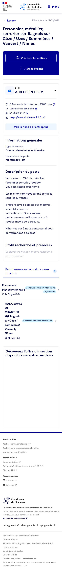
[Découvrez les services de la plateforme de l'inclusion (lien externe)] (15, 500)
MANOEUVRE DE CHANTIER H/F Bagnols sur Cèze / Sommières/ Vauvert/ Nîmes (13, 318)
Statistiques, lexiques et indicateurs (19, 558)
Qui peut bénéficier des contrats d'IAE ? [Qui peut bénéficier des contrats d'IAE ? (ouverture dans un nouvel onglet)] (22, 466)
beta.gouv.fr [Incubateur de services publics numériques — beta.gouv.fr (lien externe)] (9, 525)
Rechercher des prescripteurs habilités (21, 448)
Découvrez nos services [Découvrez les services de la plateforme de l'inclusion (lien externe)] (14, 517)
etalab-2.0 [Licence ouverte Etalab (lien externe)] (19, 565)
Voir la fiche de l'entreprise (31, 127)
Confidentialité (10, 554)
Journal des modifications (15, 452)
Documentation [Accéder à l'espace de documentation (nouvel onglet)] (10, 462)
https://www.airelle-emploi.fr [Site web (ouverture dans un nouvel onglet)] (26, 117)
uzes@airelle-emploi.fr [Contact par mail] (22, 108)
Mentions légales (10, 547)
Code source (9, 539)
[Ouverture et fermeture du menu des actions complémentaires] (31, 69)
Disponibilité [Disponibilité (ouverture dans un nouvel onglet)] (9, 470)
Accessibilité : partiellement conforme (21, 535)
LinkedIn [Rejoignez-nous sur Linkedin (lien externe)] (8, 480)
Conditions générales (13, 551)
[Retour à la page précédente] (11, 20)
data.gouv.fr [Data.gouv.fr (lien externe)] (28, 525)
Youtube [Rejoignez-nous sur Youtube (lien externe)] (8, 485)
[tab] (31, 271)
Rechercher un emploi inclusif (17, 443)
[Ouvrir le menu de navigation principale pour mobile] (51, 6)
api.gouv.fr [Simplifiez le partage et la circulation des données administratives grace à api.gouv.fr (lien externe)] (46, 525)
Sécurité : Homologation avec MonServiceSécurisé (27, 543)
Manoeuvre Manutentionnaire (13, 287)
